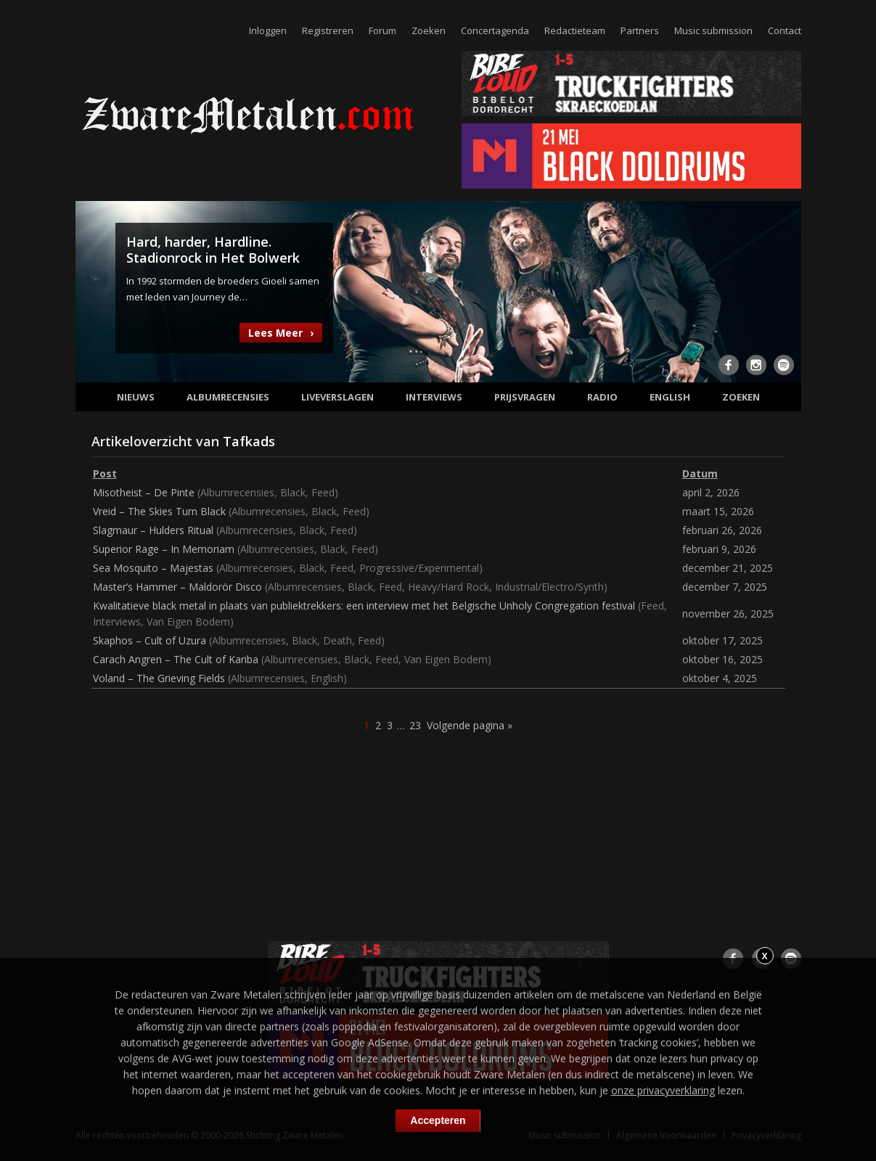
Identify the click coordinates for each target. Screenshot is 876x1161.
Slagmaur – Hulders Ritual (153, 530)
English (670, 396)
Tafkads (249, 441)
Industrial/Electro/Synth (549, 587)
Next (781, 290)
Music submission (713, 30)
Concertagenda (495, 30)
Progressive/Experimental (419, 568)
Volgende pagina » (469, 725)
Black (293, 492)
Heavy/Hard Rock (448, 587)
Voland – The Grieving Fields (159, 678)
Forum (382, 30)
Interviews (434, 396)
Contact (784, 30)
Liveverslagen (337, 396)
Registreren (327, 30)
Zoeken (429, 30)
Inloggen (268, 30)
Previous (95, 290)
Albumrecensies (228, 396)
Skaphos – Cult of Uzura (149, 640)
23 (415, 725)
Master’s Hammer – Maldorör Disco (177, 587)
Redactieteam (574, 30)
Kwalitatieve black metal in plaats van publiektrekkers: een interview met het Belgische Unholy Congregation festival (364, 605)
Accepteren (437, 1120)
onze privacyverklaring (663, 1090)
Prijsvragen (524, 396)
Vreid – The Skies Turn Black (159, 511)
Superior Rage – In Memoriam (163, 549)
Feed (323, 492)
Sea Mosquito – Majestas (153, 568)
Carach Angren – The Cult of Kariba (175, 659)
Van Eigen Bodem (188, 621)
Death (337, 640)
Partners (640, 30)
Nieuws (136, 396)
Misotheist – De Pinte (144, 492)
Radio (602, 396)
